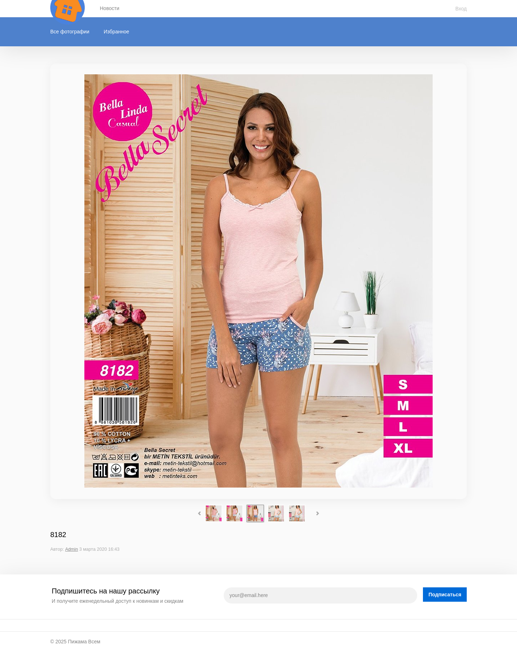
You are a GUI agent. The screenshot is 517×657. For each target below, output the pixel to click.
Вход (461, 8)
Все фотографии (69, 31)
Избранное (116, 31)
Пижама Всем (84, 641)
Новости (109, 8)
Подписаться (444, 594)
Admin (71, 549)
